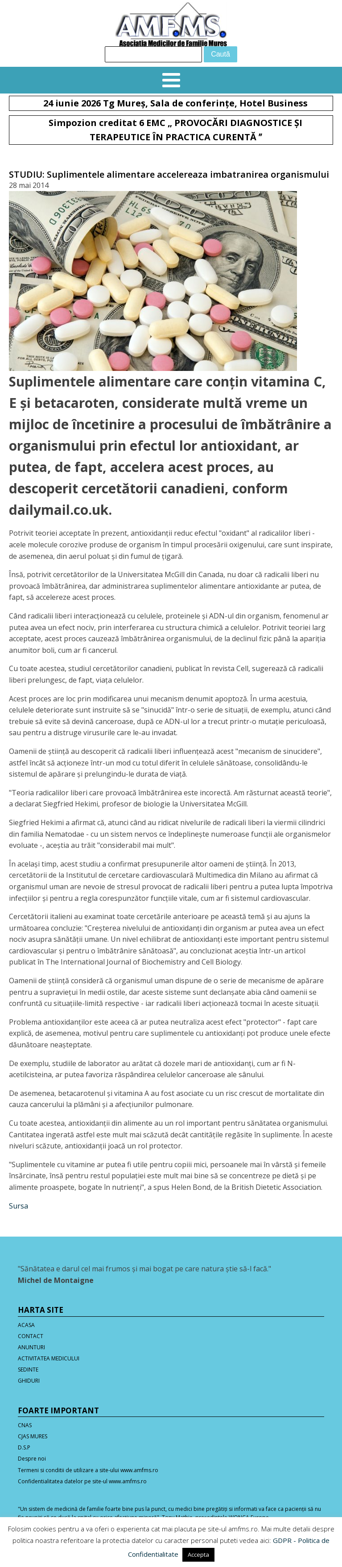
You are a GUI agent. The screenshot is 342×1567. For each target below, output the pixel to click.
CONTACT (30, 1336)
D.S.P (24, 1447)
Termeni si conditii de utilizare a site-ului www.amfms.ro (88, 1470)
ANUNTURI (31, 1347)
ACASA (26, 1325)
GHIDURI (29, 1380)
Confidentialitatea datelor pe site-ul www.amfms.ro (82, 1481)
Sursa (18, 1206)
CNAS (25, 1425)
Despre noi (32, 1458)
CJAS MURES (32, 1436)
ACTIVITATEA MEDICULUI (48, 1358)
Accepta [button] (198, 1555)
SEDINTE (28, 1369)
